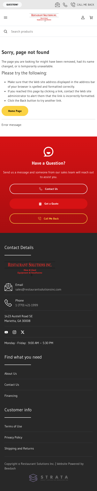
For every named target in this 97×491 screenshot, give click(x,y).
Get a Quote (48, 203)
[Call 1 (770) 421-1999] (65, 4)
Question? (12, 4)
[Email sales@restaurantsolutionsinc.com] (57, 4)
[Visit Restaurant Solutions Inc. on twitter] (22, 332)
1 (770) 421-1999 (26, 305)
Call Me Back (82, 4)
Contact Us (48, 189)
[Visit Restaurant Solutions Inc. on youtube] (6, 332)
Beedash (10, 468)
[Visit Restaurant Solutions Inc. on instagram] (14, 332)
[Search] (48, 31)
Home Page (15, 111)
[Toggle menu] (5, 17)
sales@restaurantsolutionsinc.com (38, 289)
